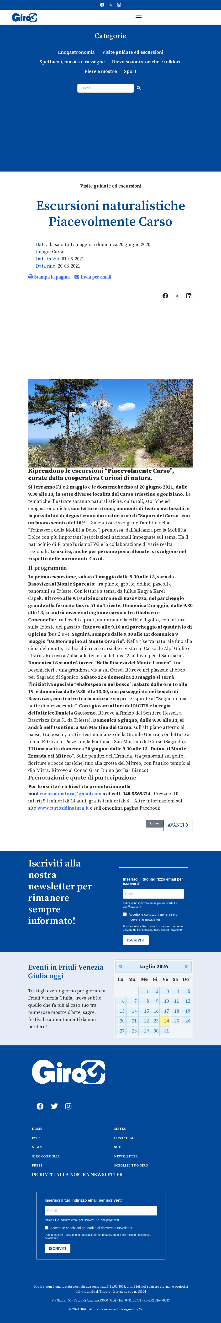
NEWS (37, 1147)
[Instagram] (119, 5)
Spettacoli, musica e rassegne (72, 62)
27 (122, 1031)
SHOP (118, 1147)
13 (122, 1011)
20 (122, 1021)
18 (176, 1011)
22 (146, 1021)
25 (176, 1021)
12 (187, 1001)
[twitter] (53, 1101)
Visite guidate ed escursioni (132, 52)
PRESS (37, 1165)
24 (166, 1021)
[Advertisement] (110, 128)
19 (187, 1011)
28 (134, 1031)
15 (146, 1011)
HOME (37, 1129)
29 (146, 1031)
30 (156, 1031)
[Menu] (139, 17)
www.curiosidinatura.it (63, 808)
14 (134, 1011)
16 (156, 1011)
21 (134, 1021)
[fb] (39, 1101)
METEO (120, 1129)
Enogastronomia (76, 52)
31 (166, 1031)
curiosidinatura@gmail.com (70, 794)
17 (166, 1011)
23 (156, 1021)
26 (187, 1021)
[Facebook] (102, 5)
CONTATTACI (125, 1138)
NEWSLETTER (126, 1156)
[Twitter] (110, 5)
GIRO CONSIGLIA (46, 1156)
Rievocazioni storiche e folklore (147, 62)
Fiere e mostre (100, 72)
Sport (130, 72)
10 (166, 1001)
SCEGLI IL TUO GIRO (131, 1165)
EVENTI (38, 1138)
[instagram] (67, 1101)
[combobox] (105, 88)
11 (176, 1001)
